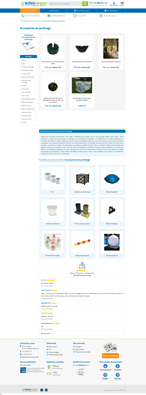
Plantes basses (26, 105)
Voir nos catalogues (110, 355)
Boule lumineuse (112, 255)
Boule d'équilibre (112, 192)
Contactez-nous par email (30, 357)
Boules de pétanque (82, 255)
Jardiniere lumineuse (52, 223)
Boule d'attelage (112, 223)
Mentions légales (54, 353)
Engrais (24, 85)
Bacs (23, 63)
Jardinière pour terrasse (82, 192)
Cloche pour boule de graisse (111, 61)
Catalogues (78, 347)
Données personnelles (56, 356)
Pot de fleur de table (52, 255)
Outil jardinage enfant (28, 99)
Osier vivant (25, 95)
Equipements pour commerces (34, 21)
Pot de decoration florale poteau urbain (53, 62)
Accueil (22, 21)
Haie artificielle (26, 92)
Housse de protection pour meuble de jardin (82, 99)
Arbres (24, 60)
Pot (52, 192)
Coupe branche (26, 73)
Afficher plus (46, 333)
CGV (50, 350)
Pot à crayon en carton (82, 223)
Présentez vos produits (83, 353)
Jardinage (46, 21)
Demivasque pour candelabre (82, 61)
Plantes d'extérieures (28, 109)
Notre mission (53, 347)
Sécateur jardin (26, 115)
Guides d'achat (80, 350)
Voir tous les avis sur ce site (82, 275)
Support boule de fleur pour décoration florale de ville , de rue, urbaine (53, 100)
